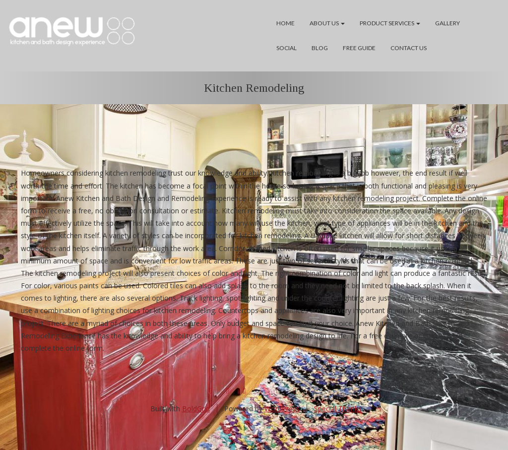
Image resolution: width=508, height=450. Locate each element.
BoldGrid (196, 408)
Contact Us (408, 48)
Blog (320, 48)
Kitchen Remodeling (254, 87)
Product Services (390, 23)
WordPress (282, 408)
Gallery (447, 23)
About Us (327, 23)
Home (285, 23)
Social (286, 48)
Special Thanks (338, 408)
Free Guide (359, 48)
